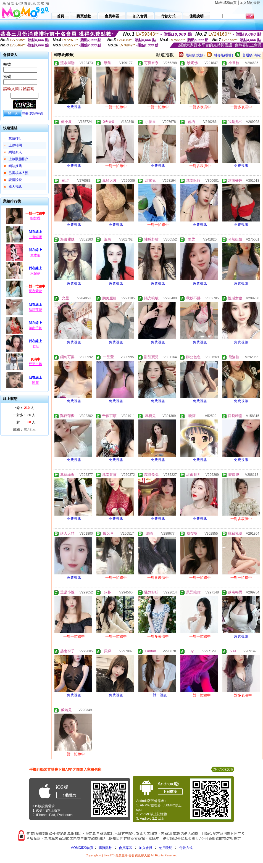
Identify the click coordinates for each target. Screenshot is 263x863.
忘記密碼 (36, 113)
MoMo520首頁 (225, 3)
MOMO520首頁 (81, 848)
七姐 (35, 346)
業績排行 (15, 138)
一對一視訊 (158, 695)
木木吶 (35, 255)
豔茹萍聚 (35, 310)
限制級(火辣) (195, 55)
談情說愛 (15, 180)
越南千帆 (35, 328)
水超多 (35, 273)
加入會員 (145, 848)
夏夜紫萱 (35, 291)
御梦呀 (35, 218)
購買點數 (105, 848)
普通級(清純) (252, 55)
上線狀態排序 (18, 159)
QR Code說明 (222, 769)
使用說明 (165, 848)
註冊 (25, 113)
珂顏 (35, 383)
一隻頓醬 (35, 237)
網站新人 (15, 152)
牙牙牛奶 (35, 364)
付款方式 (186, 848)
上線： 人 (23, 408)
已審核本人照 (18, 173)
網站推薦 (15, 166)
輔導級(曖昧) (223, 55)
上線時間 (15, 145)
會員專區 (125, 848)
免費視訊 (74, 107)
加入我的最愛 (250, 3)
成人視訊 (15, 187)
